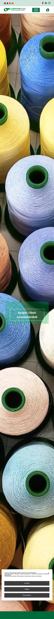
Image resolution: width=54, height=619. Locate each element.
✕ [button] (49, 573)
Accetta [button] (26, 583)
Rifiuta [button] (27, 589)
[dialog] (27, 584)
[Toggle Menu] (36, 10)
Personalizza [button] (27, 595)
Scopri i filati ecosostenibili (27, 315)
